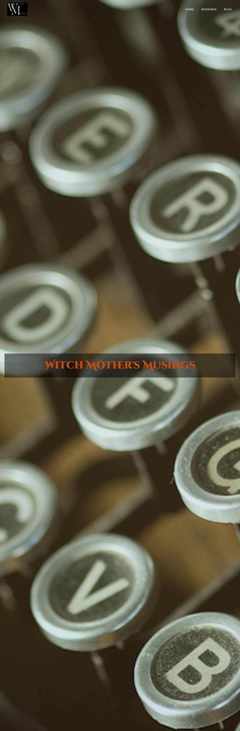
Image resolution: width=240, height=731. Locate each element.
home (189, 9)
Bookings (209, 9)
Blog (228, 9)
